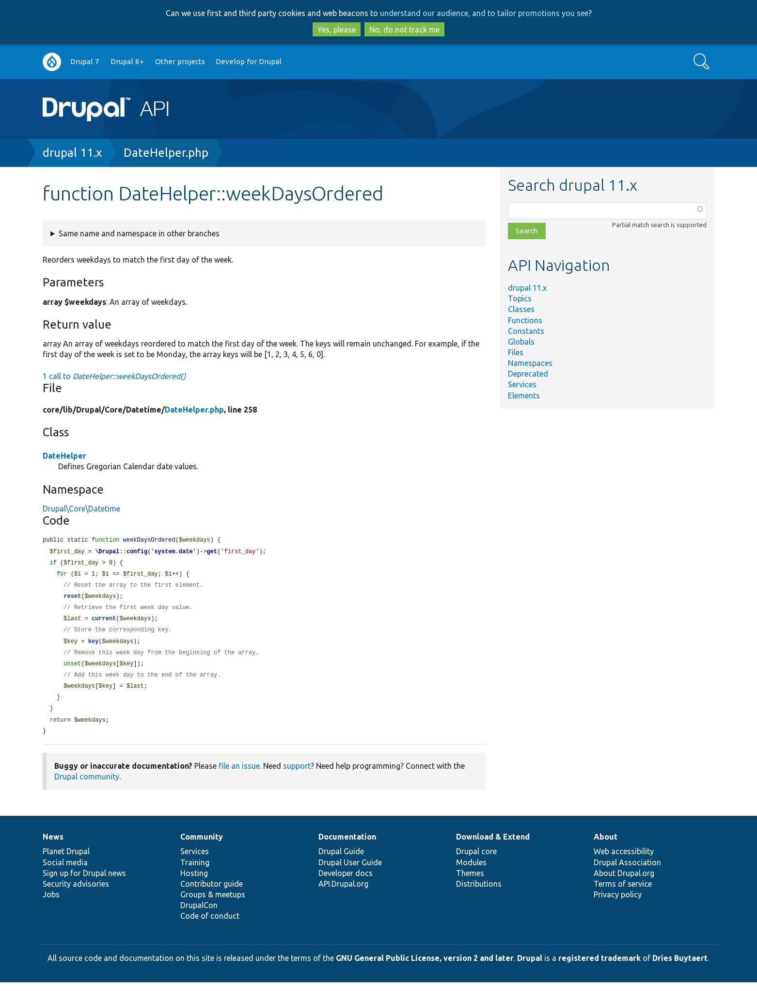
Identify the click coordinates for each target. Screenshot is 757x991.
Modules (471, 871)
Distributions (479, 892)
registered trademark (599, 966)
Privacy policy (618, 903)
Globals (521, 341)
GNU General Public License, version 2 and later (425, 966)
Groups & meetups (212, 903)
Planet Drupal (66, 860)
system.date (174, 552)
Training (194, 871)
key (93, 646)
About (605, 845)
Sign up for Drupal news (84, 881)
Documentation (347, 845)
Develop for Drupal (249, 61)
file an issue (239, 774)
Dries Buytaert (680, 966)
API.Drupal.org (343, 892)
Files (515, 352)
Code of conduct (209, 924)
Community (201, 845)
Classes (521, 309)
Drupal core (476, 860)
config (136, 552)
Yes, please (336, 29)
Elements (524, 395)
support (297, 774)
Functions (525, 320)
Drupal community (86, 785)
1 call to (114, 376)
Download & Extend (493, 845)
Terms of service (623, 892)
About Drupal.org (624, 881)
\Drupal (107, 552)
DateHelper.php (166, 152)
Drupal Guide (341, 860)
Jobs (51, 903)
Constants (526, 331)
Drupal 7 (84, 61)
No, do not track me (404, 29)
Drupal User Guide (350, 871)
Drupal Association (627, 871)
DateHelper (64, 455)
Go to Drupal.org (52, 62)
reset (72, 599)
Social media (65, 871)
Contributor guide (211, 892)
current (104, 622)
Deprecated (528, 373)
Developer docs (345, 881)
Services (522, 384)
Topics (520, 298)
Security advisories (76, 892)
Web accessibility (624, 860)
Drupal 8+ (127, 61)
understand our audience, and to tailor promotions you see (484, 13)
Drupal (529, 966)
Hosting (194, 881)
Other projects (180, 61)
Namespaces (530, 363)
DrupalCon (199, 913)
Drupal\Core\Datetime (81, 508)
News (53, 845)
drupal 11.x (72, 152)
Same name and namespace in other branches (139, 233)
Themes (470, 881)
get (212, 552)
